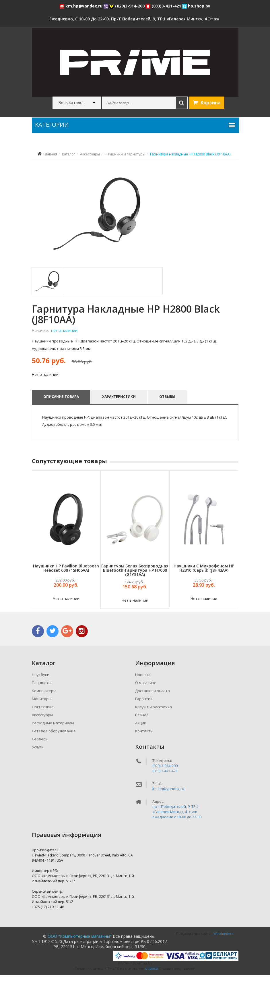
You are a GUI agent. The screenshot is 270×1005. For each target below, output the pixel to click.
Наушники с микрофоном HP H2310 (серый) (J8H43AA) (204, 597)
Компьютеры (44, 720)
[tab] (47, 310)
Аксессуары (90, 154)
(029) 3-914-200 (165, 795)
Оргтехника (43, 736)
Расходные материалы (53, 752)
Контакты (144, 760)
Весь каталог (71, 102)
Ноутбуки (40, 704)
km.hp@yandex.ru (82, 6)
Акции (140, 752)
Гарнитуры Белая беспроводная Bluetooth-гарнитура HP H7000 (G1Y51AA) (134, 600)
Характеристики (120, 426)
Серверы (40, 768)
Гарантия (143, 728)
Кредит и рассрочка (153, 736)
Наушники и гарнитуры (125, 154)
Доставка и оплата (152, 720)
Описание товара (61, 426)
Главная (50, 154)
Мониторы (41, 728)
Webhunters (223, 963)
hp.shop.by (196, 6)
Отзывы (169, 426)
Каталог (68, 154)
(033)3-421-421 (164, 6)
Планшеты (41, 712)
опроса (151, 998)
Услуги (38, 776)
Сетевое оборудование (54, 760)
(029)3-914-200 (127, 6)
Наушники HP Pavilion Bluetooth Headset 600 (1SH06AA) (66, 597)
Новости (143, 704)
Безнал (141, 744)
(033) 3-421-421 (165, 800)
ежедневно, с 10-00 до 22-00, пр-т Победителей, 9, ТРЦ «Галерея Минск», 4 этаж (134, 19)
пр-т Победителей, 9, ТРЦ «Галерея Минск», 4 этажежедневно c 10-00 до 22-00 (176, 841)
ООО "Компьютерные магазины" (80, 966)
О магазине (145, 712)
